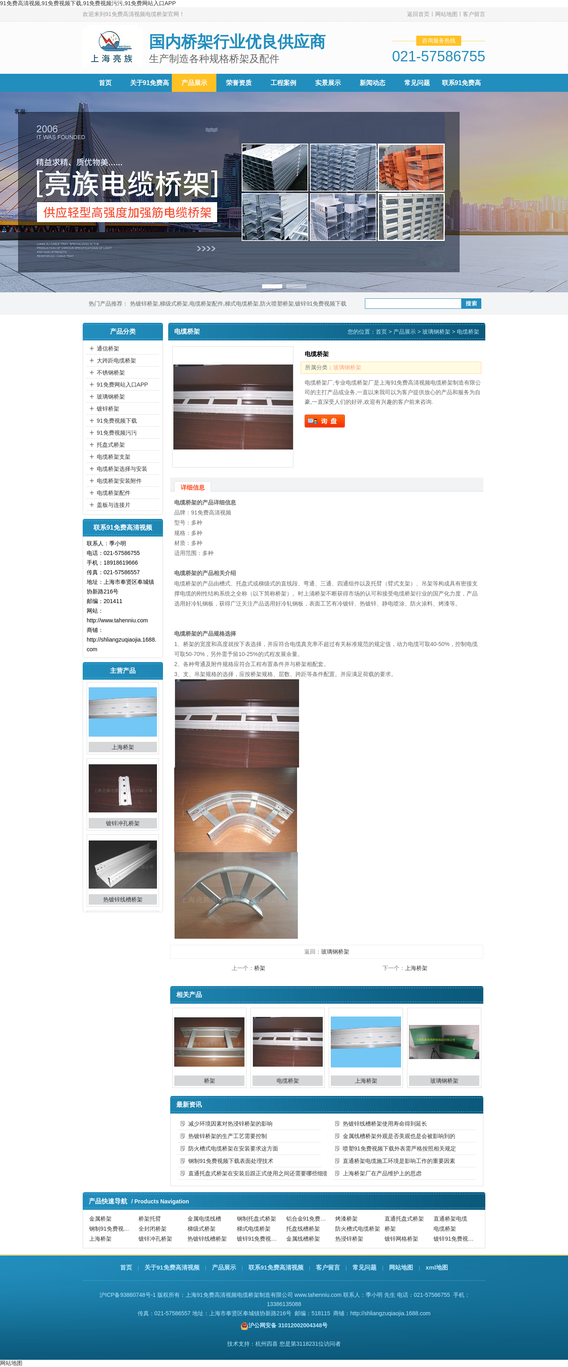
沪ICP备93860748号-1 (128, 1295)
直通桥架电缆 (450, 1218)
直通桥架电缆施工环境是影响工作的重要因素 (399, 1161)
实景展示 (328, 82)
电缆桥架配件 (206, 303)
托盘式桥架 (111, 444)
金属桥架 (100, 1218)
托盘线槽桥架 (303, 1229)
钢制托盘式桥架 (256, 1218)
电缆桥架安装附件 (119, 481)
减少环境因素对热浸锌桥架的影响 (230, 1123)
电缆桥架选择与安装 (122, 469)
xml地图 (436, 1267)
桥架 (259, 968)
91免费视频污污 (117, 432)
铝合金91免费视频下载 (310, 1218)
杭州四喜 (266, 1344)
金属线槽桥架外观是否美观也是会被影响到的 (399, 1136)
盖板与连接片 (113, 505)
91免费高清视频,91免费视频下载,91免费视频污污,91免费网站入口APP (88, 3)
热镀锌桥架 (144, 303)
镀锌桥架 (108, 408)
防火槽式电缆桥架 (357, 1229)
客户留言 (474, 14)
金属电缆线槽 (204, 1218)
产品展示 (194, 82)
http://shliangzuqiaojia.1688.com (390, 1313)
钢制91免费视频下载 (112, 1229)
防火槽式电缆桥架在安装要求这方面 (233, 1148)
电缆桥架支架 (113, 457)
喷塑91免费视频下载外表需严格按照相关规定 (399, 1148)
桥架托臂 (149, 1218)
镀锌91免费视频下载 (320, 303)
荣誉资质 (239, 82)
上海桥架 (123, 748)
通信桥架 (108, 348)
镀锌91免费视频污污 (457, 1239)
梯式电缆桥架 (242, 303)
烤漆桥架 (346, 1218)
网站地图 (446, 14)
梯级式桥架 (174, 303)
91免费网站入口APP (122, 384)
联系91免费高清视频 (275, 1267)
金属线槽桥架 (303, 1239)
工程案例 (283, 82)
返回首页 (418, 14)
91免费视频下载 (117, 420)
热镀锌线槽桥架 (123, 900)
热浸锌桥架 (349, 1239)
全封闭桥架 (152, 1229)
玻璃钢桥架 (111, 396)
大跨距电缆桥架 (116, 360)
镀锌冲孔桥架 (123, 824)
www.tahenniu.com (318, 1295)
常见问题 (417, 82)
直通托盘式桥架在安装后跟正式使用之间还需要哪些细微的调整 (254, 1173)
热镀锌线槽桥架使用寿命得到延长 (385, 1123)
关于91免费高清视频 (172, 1267)
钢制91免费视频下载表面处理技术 (230, 1161)
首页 (105, 82)
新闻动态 (372, 82)
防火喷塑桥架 (277, 303)
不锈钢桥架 (111, 372)
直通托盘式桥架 (404, 1218)
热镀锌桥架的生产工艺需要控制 (227, 1136)
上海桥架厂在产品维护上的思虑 (382, 1173)
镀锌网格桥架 (401, 1239)
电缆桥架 (288, 1080)
